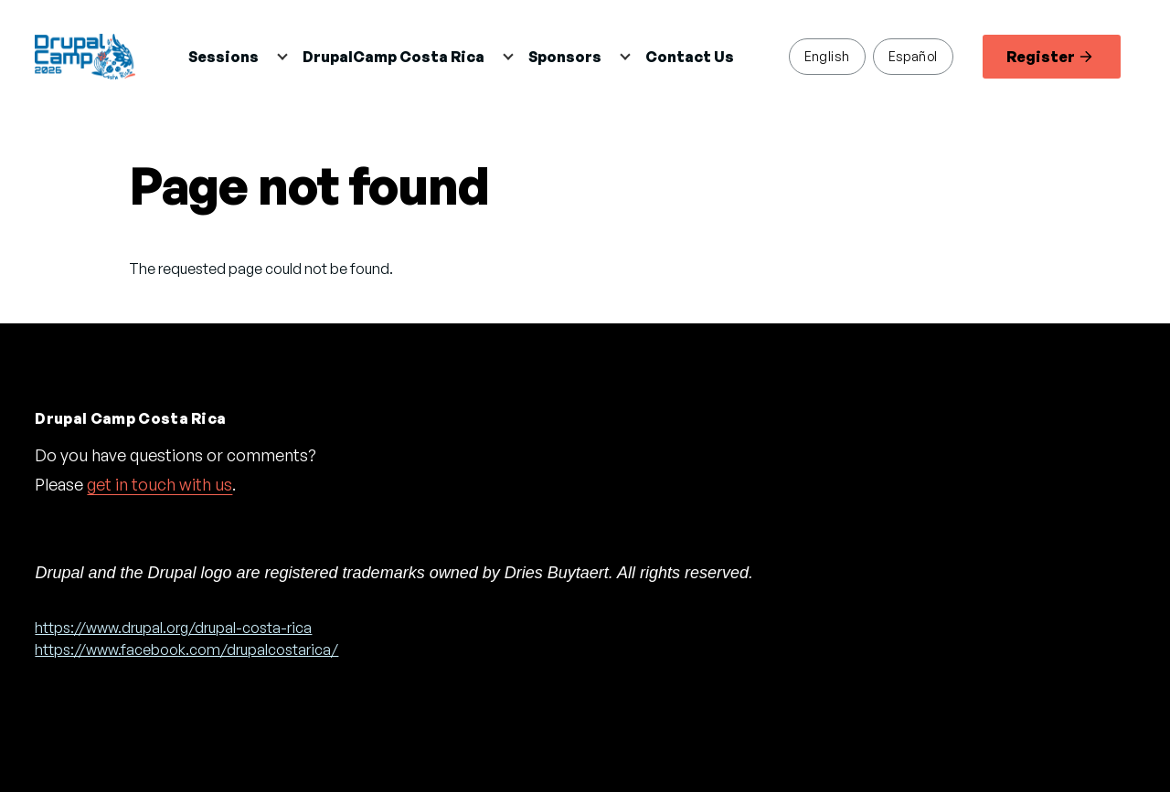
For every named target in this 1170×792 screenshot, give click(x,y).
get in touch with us (159, 484)
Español (913, 56)
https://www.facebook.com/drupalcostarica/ (186, 649)
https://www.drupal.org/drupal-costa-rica (173, 627)
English (827, 56)
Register (1049, 57)
